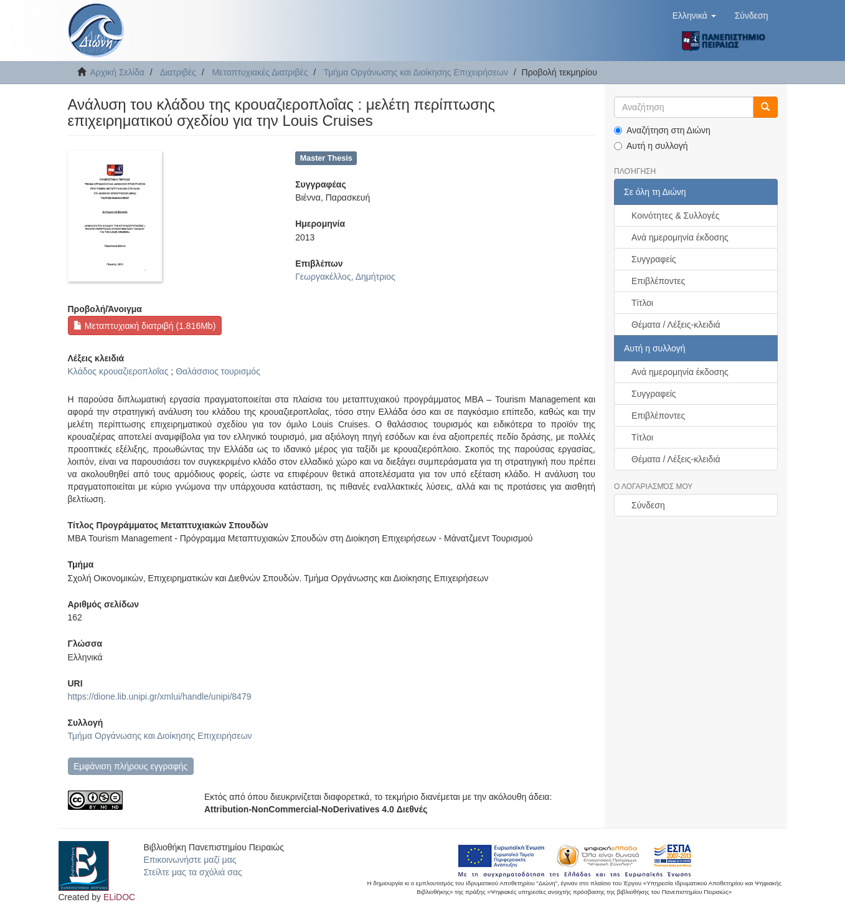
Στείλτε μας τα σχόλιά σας (192, 872)
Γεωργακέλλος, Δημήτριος (345, 277)
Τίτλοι (642, 303)
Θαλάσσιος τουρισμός (218, 371)
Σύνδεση (648, 505)
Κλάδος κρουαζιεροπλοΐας (118, 371)
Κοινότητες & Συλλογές (675, 216)
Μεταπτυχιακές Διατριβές (260, 72)
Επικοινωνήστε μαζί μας (189, 860)
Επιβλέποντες (658, 281)
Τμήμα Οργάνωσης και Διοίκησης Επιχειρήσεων (416, 72)
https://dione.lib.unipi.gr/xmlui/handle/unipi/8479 (160, 696)
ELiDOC (119, 897)
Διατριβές (178, 72)
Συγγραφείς (653, 259)
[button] (694, 15)
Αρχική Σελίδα (117, 72)
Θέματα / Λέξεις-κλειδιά (675, 325)
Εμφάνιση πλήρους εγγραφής (130, 766)
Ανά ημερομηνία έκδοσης (680, 237)
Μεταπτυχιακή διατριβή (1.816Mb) (144, 326)
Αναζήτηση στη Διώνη (662, 130)
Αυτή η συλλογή (651, 146)
